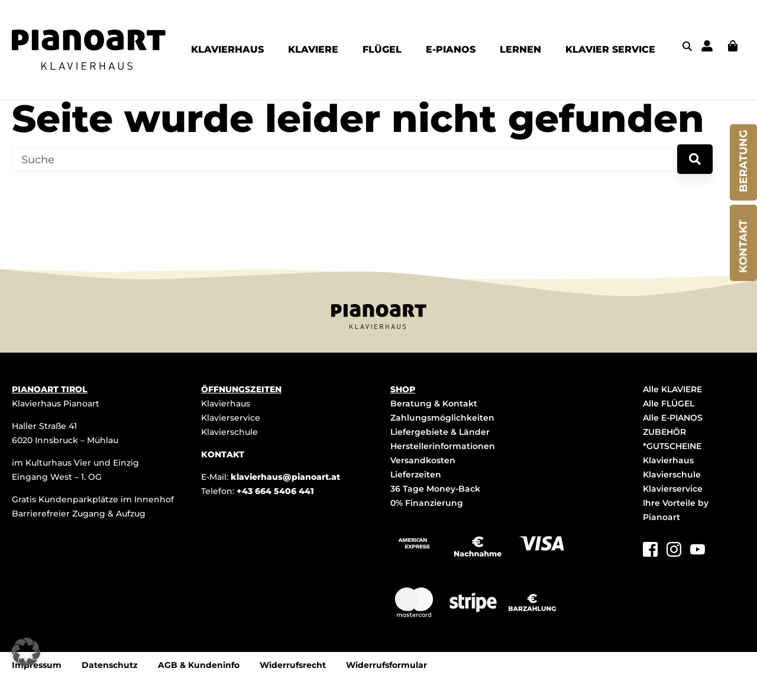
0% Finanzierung (426, 503)
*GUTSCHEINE (672, 446)
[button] (26, 652)
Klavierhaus (225, 403)
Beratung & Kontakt (433, 403)
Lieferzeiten (415, 474)
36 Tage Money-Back (435, 488)
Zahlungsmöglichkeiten (442, 417)
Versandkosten (422, 460)
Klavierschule (229, 432)
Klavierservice (230, 417)
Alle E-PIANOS (673, 417)
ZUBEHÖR (664, 432)
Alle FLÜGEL (668, 403)
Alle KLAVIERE (672, 389)
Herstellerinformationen (442, 446)
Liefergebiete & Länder (440, 432)
